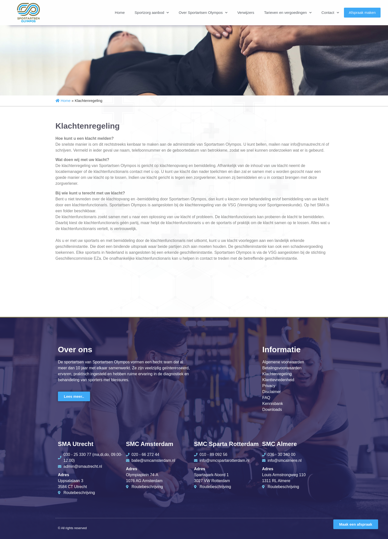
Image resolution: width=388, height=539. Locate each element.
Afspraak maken (362, 12)
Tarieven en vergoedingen (288, 13)
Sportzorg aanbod (152, 13)
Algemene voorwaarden (283, 362)
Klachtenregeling (277, 374)
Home (120, 12)
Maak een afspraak (355, 524)
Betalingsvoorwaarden (281, 368)
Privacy (268, 386)
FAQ (266, 398)
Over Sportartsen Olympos (203, 13)
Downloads (272, 409)
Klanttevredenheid (278, 380)
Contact (330, 13)
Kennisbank (272, 403)
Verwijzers (245, 12)
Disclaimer (271, 392)
